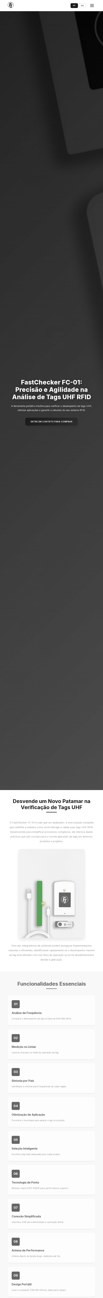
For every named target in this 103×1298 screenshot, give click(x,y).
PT (74, 6)
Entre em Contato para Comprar (51, 421)
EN (82, 6)
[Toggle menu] (92, 5)
